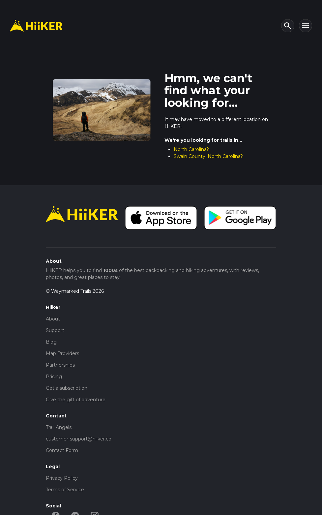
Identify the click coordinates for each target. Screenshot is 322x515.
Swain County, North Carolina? (208, 156)
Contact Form (62, 450)
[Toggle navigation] (305, 25)
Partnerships (60, 365)
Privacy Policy (62, 478)
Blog (51, 342)
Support (55, 330)
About (53, 319)
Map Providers (62, 353)
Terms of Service (65, 490)
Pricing (54, 376)
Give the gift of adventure (75, 400)
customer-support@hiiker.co (78, 439)
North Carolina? (191, 149)
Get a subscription (66, 388)
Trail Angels (59, 427)
